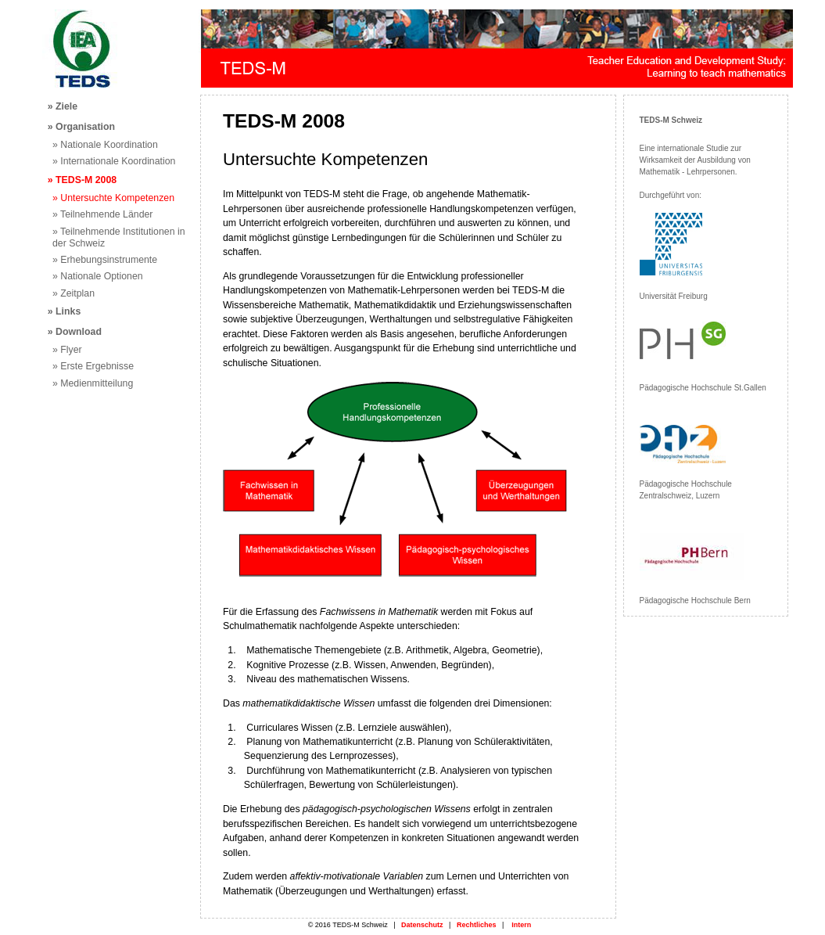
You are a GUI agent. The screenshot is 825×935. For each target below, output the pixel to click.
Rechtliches (477, 925)
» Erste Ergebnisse (93, 366)
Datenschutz (422, 925)
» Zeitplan (73, 293)
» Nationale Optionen (97, 276)
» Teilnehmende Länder (102, 214)
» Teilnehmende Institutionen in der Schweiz (118, 237)
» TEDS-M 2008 (82, 179)
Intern (521, 925)
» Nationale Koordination (105, 144)
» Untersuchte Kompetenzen (113, 197)
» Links (64, 311)
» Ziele (62, 106)
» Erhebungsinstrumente (104, 259)
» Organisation (81, 126)
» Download (75, 331)
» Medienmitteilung (92, 383)
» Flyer (67, 349)
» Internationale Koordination (113, 161)
